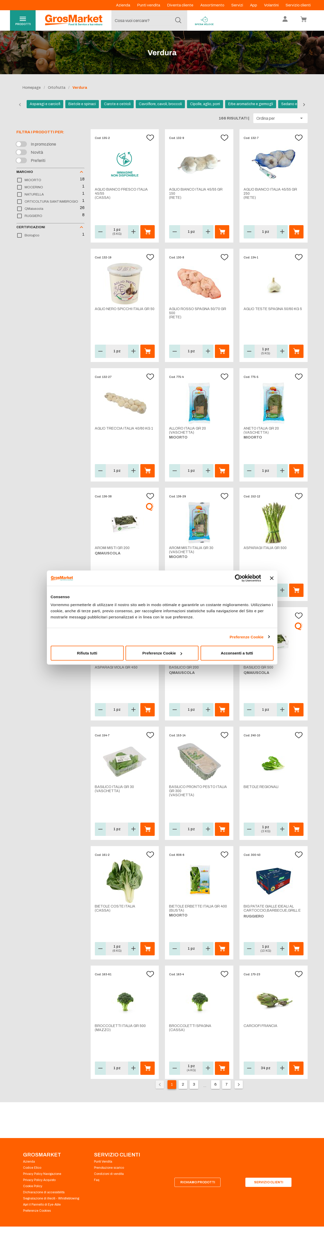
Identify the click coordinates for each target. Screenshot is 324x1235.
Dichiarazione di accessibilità (44, 1192)
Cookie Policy (32, 1186)
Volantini (271, 5)
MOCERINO (34, 187)
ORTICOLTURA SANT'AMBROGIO (51, 201)
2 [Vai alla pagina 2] (183, 1084)
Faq (96, 1180)
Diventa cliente (180, 5)
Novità (37, 152)
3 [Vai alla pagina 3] (194, 1084)
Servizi (237, 5)
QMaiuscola (34, 209)
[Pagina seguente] (239, 1084)
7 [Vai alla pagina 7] (226, 1084)
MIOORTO (33, 180)
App (254, 5)
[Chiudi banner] (272, 578)
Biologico (32, 235)
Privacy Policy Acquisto (39, 1180)
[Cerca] (178, 20)
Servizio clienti (298, 5)
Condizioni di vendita (109, 1174)
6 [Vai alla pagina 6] (215, 1084)
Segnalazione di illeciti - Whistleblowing (51, 1198)
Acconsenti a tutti (237, 653)
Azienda (123, 5)
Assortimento (212, 5)
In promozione (43, 144)
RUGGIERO (33, 216)
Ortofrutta (56, 88)
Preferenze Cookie (246, 637)
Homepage (32, 88)
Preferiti (38, 160)
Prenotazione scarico (109, 1168)
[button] (280, 118)
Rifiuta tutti (87, 653)
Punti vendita (149, 5)
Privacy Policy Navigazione (42, 1174)
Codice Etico (32, 1168)
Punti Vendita (103, 1161)
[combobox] (148, 20)
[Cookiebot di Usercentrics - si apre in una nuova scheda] (238, 578)
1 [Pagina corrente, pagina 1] (172, 1084)
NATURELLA (34, 194)
